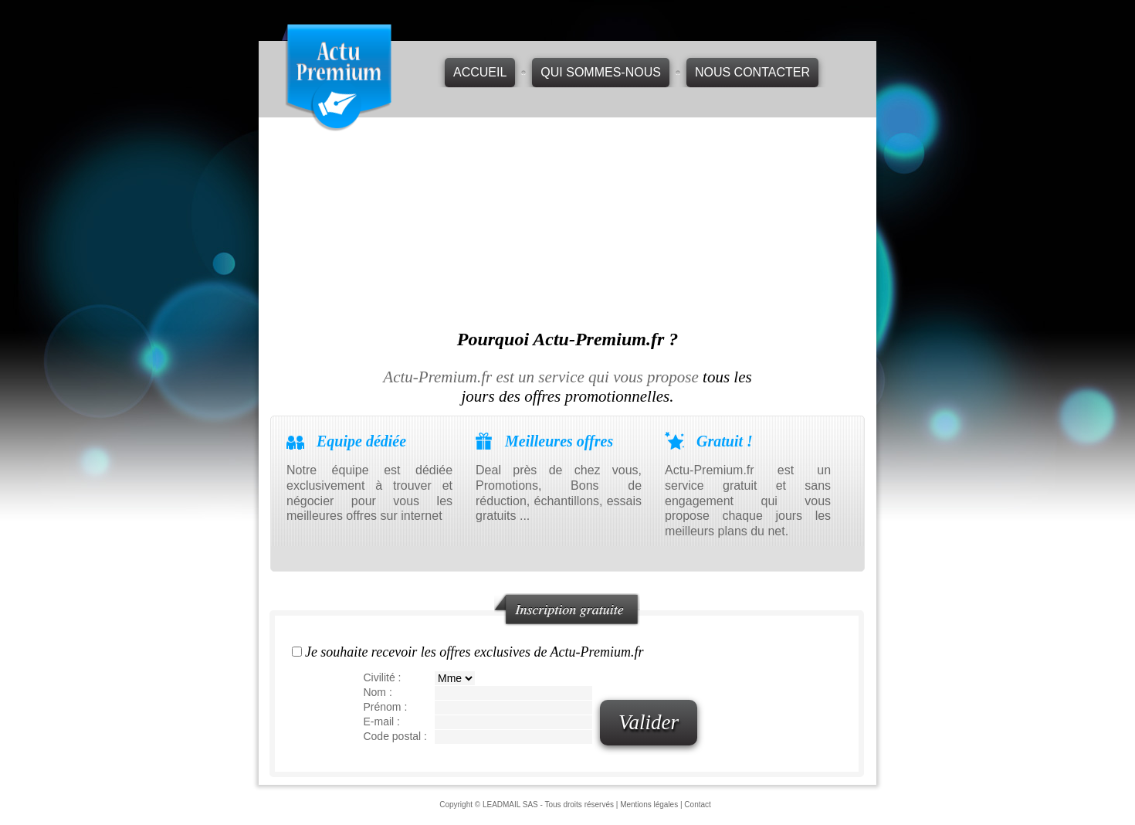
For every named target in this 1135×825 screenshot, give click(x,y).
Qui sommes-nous (600, 72)
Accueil (480, 72)
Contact (697, 804)
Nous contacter (752, 72)
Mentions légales (649, 804)
